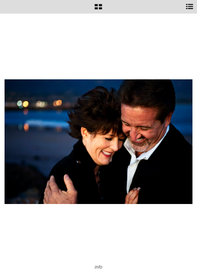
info (98, 267)
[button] (98, 9)
